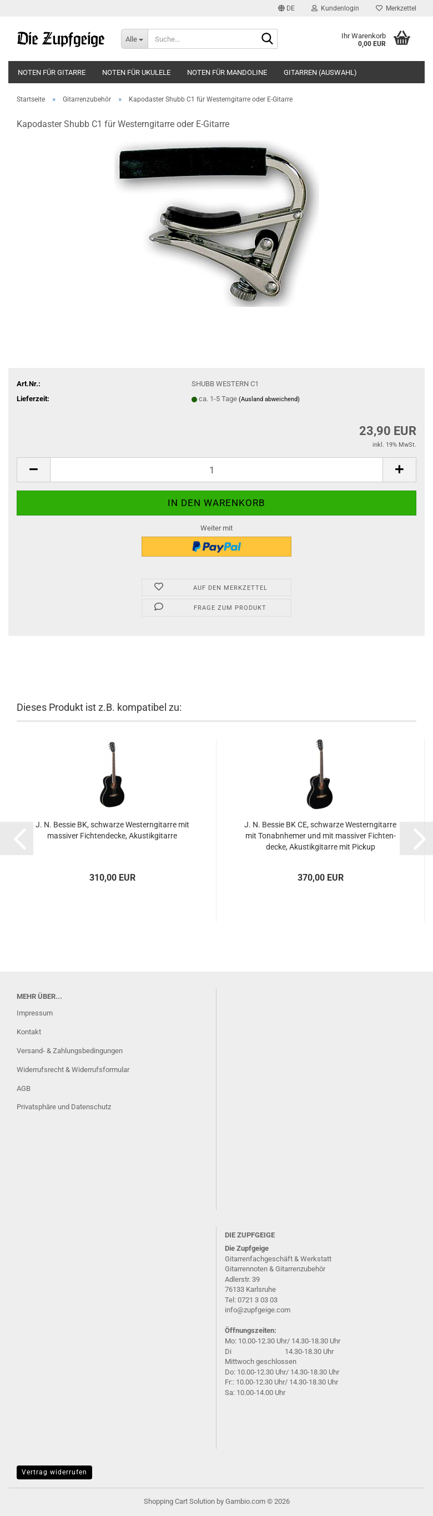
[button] (286, 8)
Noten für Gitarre (51, 72)
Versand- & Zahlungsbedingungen (70, 1051)
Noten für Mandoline (227, 72)
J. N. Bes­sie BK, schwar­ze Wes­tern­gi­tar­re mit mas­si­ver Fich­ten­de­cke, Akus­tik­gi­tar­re (112, 830)
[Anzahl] (216, 469)
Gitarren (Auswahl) (320, 72)
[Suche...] (134, 39)
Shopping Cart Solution (179, 1501)
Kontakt (29, 1032)
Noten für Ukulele (136, 72)
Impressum (35, 1013)
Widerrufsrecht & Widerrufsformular (73, 1069)
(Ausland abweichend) (269, 399)
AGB (24, 1088)
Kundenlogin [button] (335, 8)
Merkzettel (396, 8)
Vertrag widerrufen (54, 1472)
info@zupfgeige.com (257, 1310)
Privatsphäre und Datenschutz (64, 1107)
